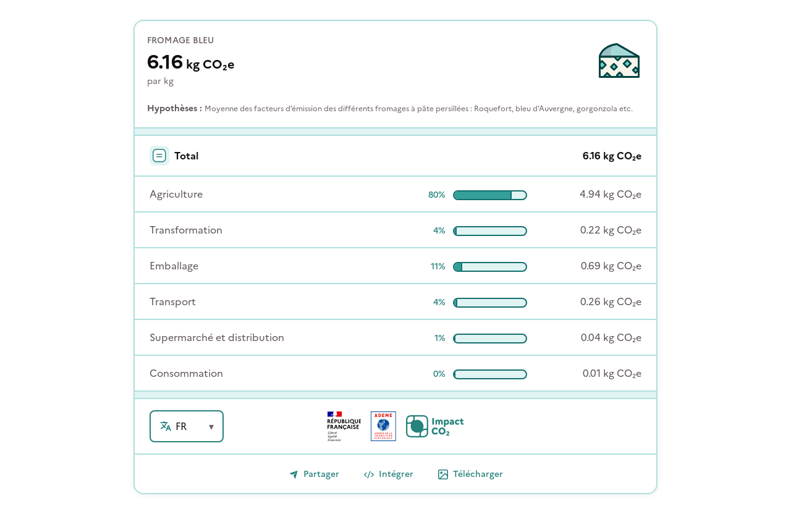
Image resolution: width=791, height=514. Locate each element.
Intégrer (388, 474)
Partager (314, 474)
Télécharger (470, 474)
